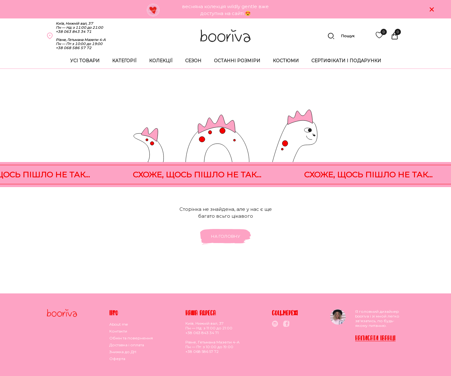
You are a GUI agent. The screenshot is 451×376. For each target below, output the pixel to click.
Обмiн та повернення (131, 338)
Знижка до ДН (122, 351)
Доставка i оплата (126, 345)
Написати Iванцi (375, 337)
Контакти (118, 331)
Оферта (117, 358)
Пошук (341, 36)
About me (118, 324)
